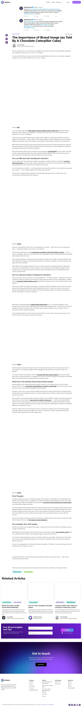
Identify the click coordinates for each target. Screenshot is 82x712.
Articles (70, 681)
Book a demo (76, 2)
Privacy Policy (70, 633)
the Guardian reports (62, 532)
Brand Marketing (16, 34)
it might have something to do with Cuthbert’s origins (48, 252)
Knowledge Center (33, 690)
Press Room (32, 686)
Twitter (19, 244)
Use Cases (44, 694)
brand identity (52, 151)
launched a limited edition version (27, 281)
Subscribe (67, 630)
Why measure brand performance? (47, 682)
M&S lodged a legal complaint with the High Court (43, 130)
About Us (31, 681)
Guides (69, 683)
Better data (58, 681)
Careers (31, 683)
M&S (18, 127)
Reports (70, 686)
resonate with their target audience (47, 374)
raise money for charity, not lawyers (40, 400)
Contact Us (31, 688)
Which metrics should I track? (47, 686)
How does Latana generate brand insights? (46, 690)
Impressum (39, 704)
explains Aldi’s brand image (39, 304)
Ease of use (57, 683)
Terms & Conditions (50, 704)
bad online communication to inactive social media (41, 386)
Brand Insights (71, 688)
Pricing (43, 696)
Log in (67, 2)
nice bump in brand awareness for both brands (57, 502)
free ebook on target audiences (38, 520)
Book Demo (41, 664)
